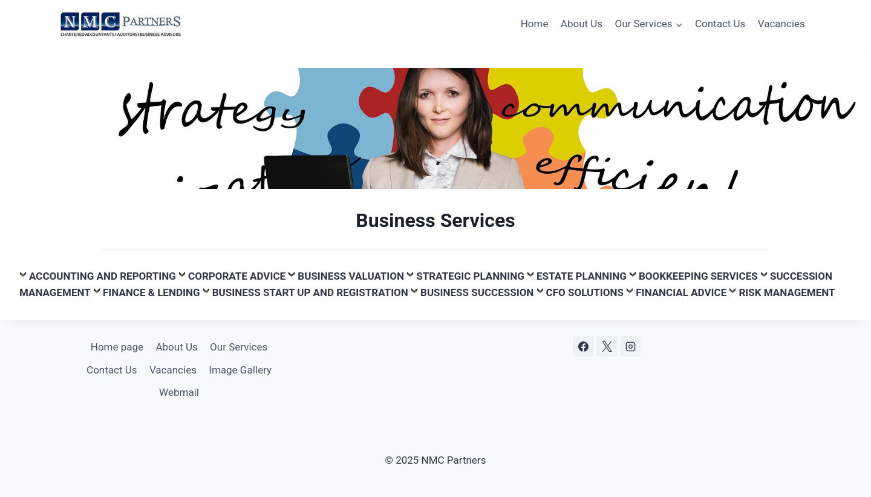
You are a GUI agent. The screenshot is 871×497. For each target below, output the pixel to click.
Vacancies (781, 24)
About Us (581, 24)
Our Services (238, 347)
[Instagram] (630, 346)
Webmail (179, 392)
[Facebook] (583, 346)
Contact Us (720, 24)
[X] (606, 346)
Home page (117, 347)
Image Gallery (240, 370)
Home (535, 24)
